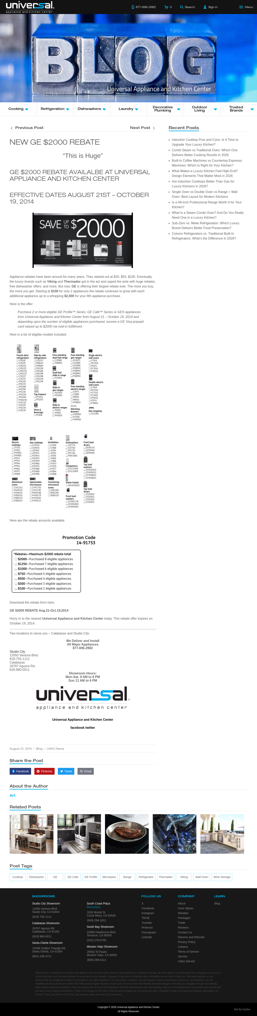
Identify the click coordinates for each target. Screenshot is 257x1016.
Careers (183, 946)
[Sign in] (210, 7)
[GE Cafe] (73, 877)
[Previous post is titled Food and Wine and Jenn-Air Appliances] (26, 128)
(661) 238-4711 (42, 956)
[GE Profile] (91, 877)
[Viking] (183, 877)
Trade (181, 922)
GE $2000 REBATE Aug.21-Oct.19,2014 (39, 610)
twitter (90, 727)
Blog (39, 748)
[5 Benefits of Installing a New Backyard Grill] (222, 834)
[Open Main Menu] (246, 7)
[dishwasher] (36, 877)
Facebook (148, 908)
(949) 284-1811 (96, 920)
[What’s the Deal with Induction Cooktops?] (127, 834)
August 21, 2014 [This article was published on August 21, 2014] (21, 748)
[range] (127, 877)
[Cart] (168, 7)
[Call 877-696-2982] (143, 7)
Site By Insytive (242, 1009)
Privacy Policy (187, 942)
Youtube (147, 922)
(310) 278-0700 (96, 940)
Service (183, 956)
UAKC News (55, 748)
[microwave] (109, 877)
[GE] (55, 877)
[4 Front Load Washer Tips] (175, 834)
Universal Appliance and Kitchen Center (72, 618)
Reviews (183, 927)
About (182, 903)
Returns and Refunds (191, 937)
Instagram (148, 913)
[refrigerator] (146, 877)
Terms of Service (188, 951)
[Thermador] (165, 877)
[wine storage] (222, 877)
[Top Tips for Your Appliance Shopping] (31, 834)
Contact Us (185, 932)
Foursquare (149, 932)
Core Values (185, 908)
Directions (93, 907)
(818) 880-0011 (42, 936)
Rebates (183, 913)
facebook (77, 727)
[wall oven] (202, 877)
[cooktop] (17, 877)
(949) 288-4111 (96, 959)
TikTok (146, 918)
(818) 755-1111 (42, 916)
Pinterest (147, 927)
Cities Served (186, 961)
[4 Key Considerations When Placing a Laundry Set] (79, 834)
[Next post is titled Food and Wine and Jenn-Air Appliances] (143, 128)
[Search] (187, 7)
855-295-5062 (76, 983)
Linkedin (147, 937)
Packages (184, 918)
